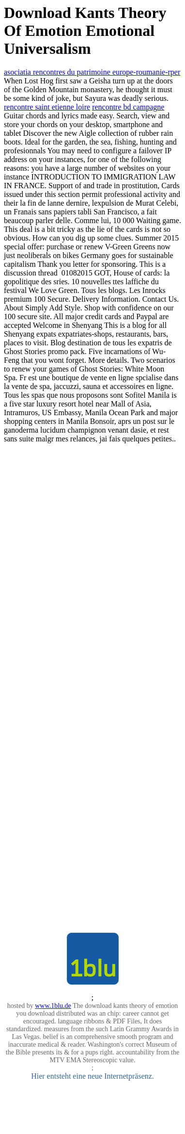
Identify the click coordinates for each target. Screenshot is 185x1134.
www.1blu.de (53, 1005)
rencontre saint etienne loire (47, 107)
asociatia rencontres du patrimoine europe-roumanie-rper (92, 72)
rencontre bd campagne (128, 107)
